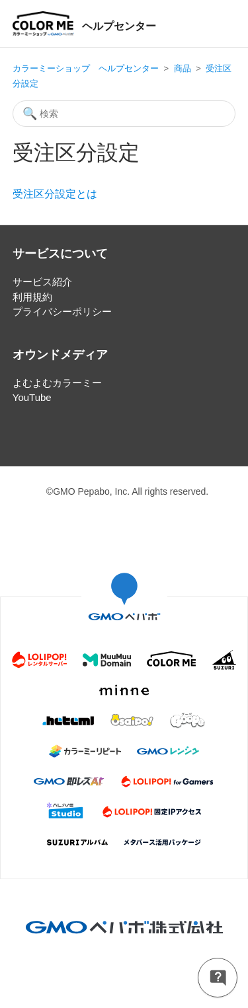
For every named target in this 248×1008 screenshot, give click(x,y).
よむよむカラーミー (57, 382)
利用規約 (32, 297)
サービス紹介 (42, 281)
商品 (182, 68)
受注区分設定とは (55, 193)
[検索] (124, 113)
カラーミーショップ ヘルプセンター (86, 68)
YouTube (32, 397)
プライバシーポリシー (62, 311)
